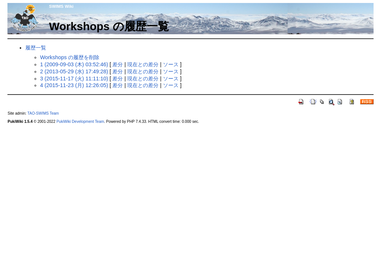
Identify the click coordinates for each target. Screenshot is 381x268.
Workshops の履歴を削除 (70, 57)
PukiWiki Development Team (80, 121)
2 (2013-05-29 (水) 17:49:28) (74, 71)
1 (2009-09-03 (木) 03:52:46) (74, 64)
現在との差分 (143, 64)
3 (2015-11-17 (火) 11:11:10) (74, 79)
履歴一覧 (35, 48)
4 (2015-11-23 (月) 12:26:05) (74, 85)
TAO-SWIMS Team (43, 113)
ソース (171, 64)
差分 (117, 64)
